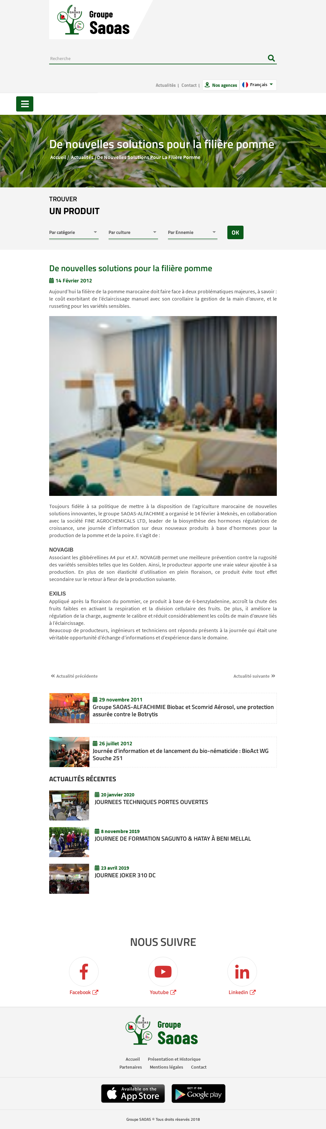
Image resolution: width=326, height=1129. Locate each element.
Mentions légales (166, 1067)
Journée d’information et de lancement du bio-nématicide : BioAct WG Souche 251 (181, 754)
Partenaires (130, 1067)
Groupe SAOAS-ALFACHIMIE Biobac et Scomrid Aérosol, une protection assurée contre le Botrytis (183, 710)
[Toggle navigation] (24, 104)
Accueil (58, 157)
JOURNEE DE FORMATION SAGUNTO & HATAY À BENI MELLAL (173, 838)
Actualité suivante (252, 676)
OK (235, 232)
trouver (74, 206)
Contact (189, 84)
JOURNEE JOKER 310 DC (125, 875)
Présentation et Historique (174, 1059)
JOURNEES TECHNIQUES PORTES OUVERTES (151, 801)
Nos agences (224, 84)
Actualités (166, 84)
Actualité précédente (77, 676)
